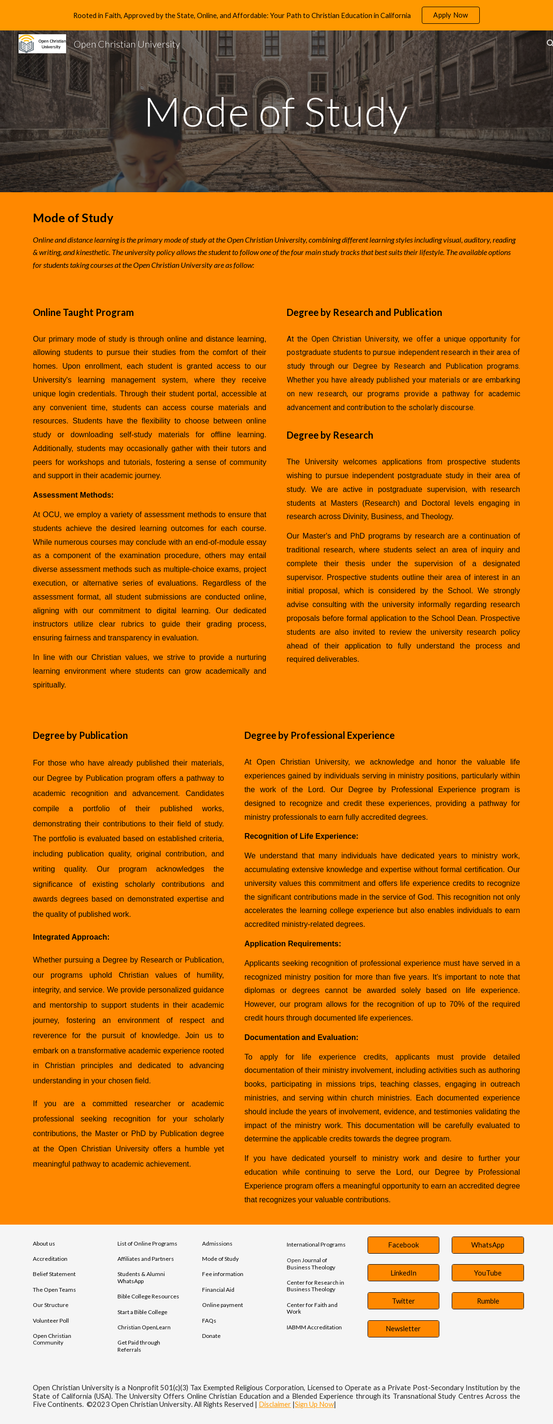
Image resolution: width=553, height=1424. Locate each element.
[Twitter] (403, 1301)
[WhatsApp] (487, 1245)
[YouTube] (487, 1273)
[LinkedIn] (403, 1273)
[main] (276, 111)
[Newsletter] (403, 1329)
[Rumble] (487, 1301)
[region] (276, 15)
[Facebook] (403, 1245)
